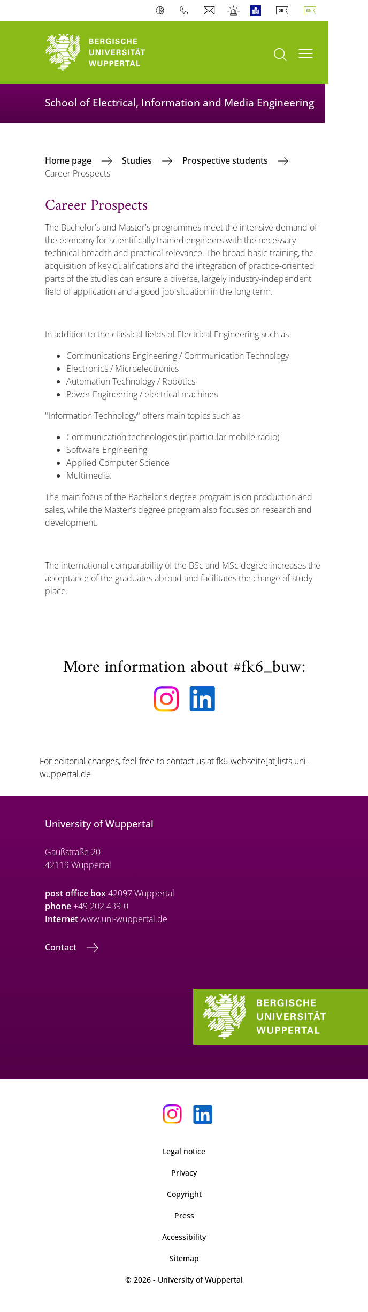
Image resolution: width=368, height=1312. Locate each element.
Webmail (210, 10)
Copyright (184, 1194)
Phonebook (186, 10)
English (311, 10)
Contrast (162, 10)
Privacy (184, 1173)
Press (184, 1215)
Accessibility (184, 1237)
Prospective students (226, 160)
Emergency (234, 10)
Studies (138, 160)
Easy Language (258, 10)
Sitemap (184, 1258)
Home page (69, 160)
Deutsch (284, 10)
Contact (62, 947)
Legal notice (184, 1151)
